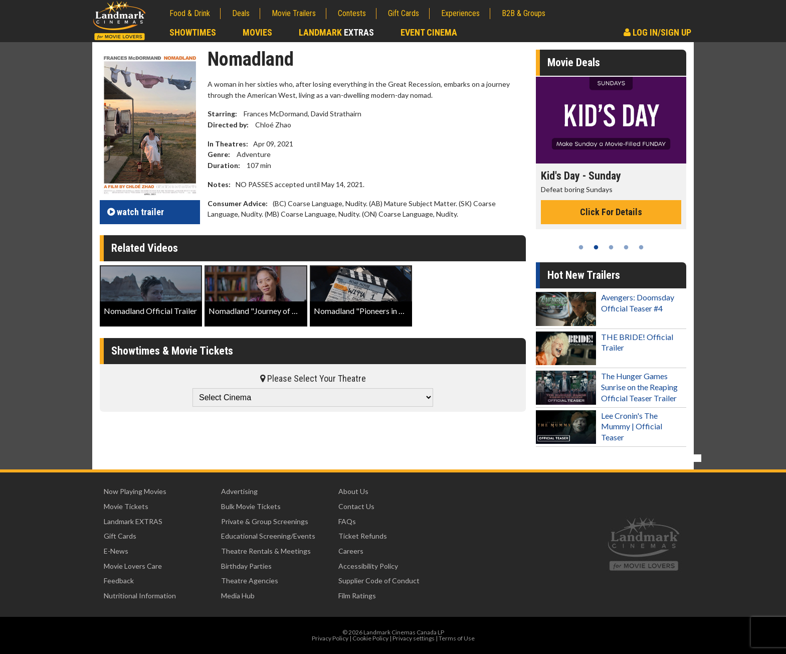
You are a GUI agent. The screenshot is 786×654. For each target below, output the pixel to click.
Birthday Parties (246, 566)
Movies (257, 32)
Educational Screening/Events (268, 536)
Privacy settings (413, 638)
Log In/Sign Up (657, 32)
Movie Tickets (126, 506)
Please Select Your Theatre (313, 378)
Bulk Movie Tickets (251, 506)
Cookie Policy (370, 638)
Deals (241, 13)
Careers (350, 551)
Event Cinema (429, 32)
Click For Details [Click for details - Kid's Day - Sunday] (611, 212)
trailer (135, 212)
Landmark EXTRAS (133, 521)
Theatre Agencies (249, 580)
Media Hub (238, 595)
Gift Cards (403, 13)
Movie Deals (573, 62)
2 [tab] (596, 247)
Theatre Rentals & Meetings (266, 551)
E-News (116, 551)
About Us (353, 491)
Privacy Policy (330, 638)
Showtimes (192, 32)
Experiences (460, 13)
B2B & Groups (523, 13)
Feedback (119, 580)
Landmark (336, 32)
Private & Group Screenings (264, 521)
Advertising (239, 491)
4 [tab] (626, 247)
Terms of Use (457, 638)
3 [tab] (611, 247)
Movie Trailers (294, 13)
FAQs (347, 521)
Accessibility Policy (368, 566)
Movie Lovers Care (133, 566)
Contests (352, 13)
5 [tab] (641, 247)
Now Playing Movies (135, 491)
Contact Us (356, 506)
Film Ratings (357, 595)
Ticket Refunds (362, 536)
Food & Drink (189, 13)
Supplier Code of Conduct (379, 580)
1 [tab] (581, 247)
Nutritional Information (140, 595)
